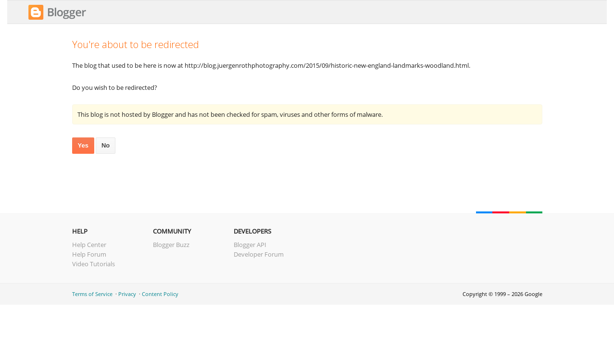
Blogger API (250, 244)
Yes (83, 145)
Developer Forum (259, 254)
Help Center (89, 244)
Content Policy (160, 293)
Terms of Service (92, 293)
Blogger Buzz (171, 244)
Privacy (127, 293)
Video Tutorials (93, 264)
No (105, 145)
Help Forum (89, 254)
